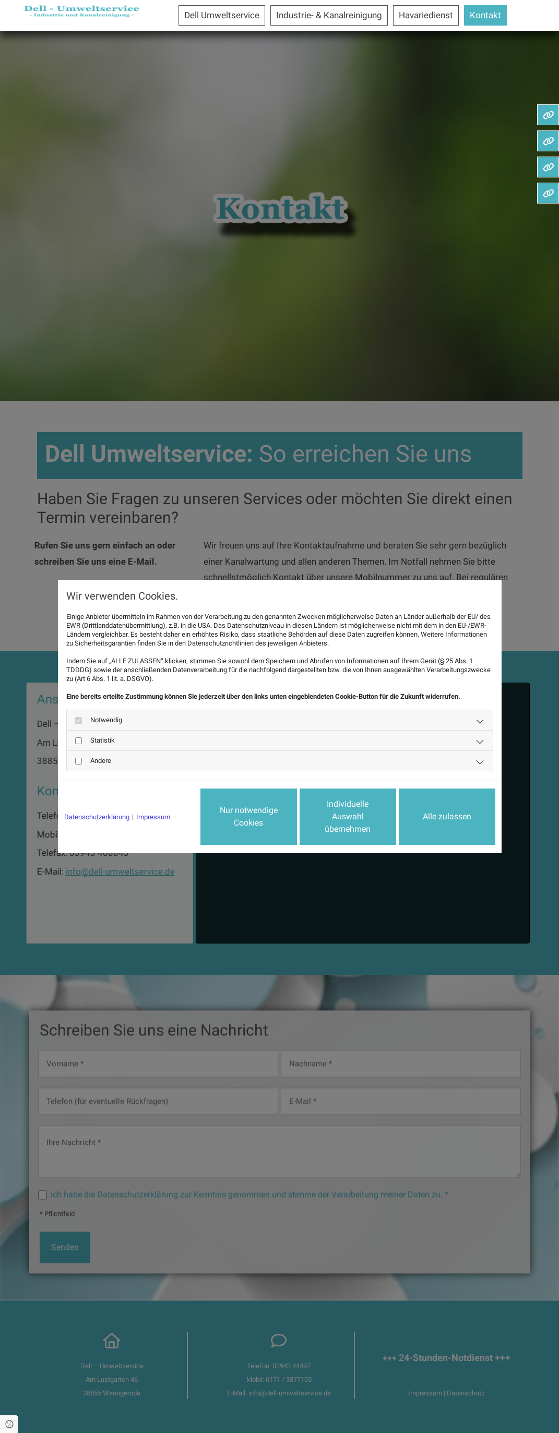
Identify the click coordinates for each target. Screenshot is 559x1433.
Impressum (153, 817)
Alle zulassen (447, 816)
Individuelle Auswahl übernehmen (348, 816)
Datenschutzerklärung (96, 817)
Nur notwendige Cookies (249, 816)
